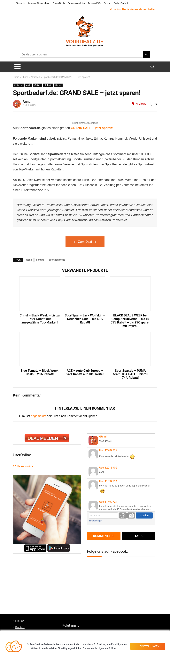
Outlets (37, 85)
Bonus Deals (59, 3)
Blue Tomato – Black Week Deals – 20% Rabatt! (39, 372)
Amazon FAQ (94, 3)
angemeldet (38, 416)
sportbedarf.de (57, 259)
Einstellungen (95, 520)
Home (16, 77)
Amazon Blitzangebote (38, 3)
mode (29, 259)
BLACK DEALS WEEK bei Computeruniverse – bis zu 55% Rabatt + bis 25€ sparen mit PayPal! (130, 321)
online (23, 466)
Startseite (20, 3)
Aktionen (35, 77)
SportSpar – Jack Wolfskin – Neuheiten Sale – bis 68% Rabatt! (85, 319)
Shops (25, 77)
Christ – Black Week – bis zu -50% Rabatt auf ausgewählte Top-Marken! (40, 319)
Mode (28, 85)
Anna (26, 101)
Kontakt (19, 627)
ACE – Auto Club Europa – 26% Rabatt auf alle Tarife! (85, 372)
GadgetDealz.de (121, 3)
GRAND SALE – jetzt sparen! (92, 128)
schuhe (40, 259)
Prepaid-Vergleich (76, 3)
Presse (107, 3)
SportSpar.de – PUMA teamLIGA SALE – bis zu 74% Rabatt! (130, 374)
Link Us (19, 621)
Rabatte (48, 85)
